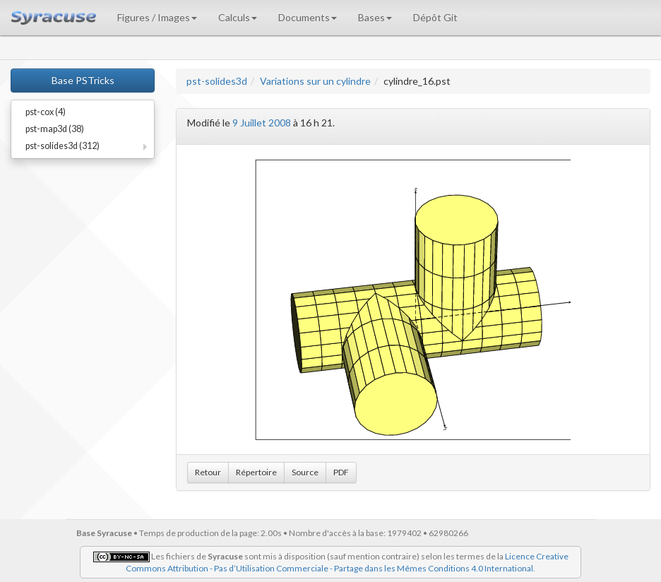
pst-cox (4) (45, 112)
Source (305, 472)
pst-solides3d (216, 81)
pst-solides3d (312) (62, 146)
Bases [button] (375, 17)
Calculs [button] (237, 17)
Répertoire (256, 472)
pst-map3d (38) (54, 129)
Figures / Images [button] (157, 17)
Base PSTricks (83, 80)
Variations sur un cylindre (315, 81)
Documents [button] (307, 17)
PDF (341, 472)
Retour (208, 472)
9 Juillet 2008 (261, 123)
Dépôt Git (435, 17)
